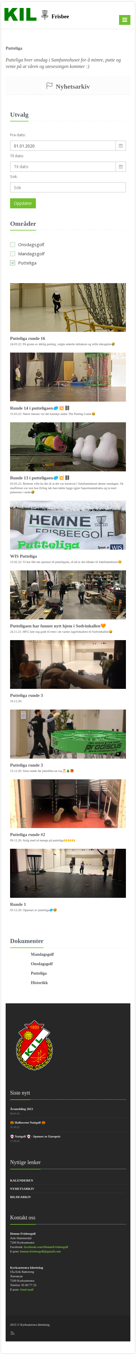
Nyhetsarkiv (22, 1188)
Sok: (14, 176)
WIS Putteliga (23, 556)
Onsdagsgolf (27, 244)
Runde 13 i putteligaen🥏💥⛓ (40, 478)
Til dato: (17, 155)
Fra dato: (18, 134)
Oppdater (23, 203)
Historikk (39, 983)
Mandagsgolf (27, 254)
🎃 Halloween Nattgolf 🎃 (27, 1122)
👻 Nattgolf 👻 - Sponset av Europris (35, 1136)
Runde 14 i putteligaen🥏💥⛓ (40, 408)
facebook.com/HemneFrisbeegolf (46, 1247)
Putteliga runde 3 (26, 695)
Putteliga (23, 263)
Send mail (26, 1289)
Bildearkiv (20, 1197)
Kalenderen (21, 1180)
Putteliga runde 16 (27, 338)
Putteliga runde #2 (27, 834)
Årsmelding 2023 (21, 1109)
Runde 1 (18, 904)
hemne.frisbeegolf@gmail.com (40, 1251)
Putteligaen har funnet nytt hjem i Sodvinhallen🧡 (58, 626)
